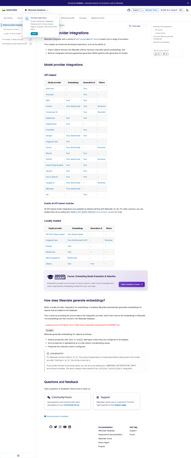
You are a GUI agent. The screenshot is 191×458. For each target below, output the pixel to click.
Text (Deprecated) (75, 234)
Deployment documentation (110, 434)
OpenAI (49, 171)
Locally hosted (160, 33)
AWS (48, 100)
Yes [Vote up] (157, 54)
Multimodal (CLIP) (79, 240)
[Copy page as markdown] (135, 26)
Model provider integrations (162, 26)
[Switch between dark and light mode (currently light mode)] (187, 10)
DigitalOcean (51, 124)
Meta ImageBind (53, 258)
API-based (94, 39)
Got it (34, 34)
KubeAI (49, 246)
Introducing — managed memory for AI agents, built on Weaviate (95, 3)
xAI (47, 194)
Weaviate (50, 189)
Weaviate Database (36, 10)
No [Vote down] (165, 54)
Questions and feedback (161, 42)
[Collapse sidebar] (18, 455)
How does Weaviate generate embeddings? (163, 38)
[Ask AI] (155, 451)
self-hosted (81, 39)
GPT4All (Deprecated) (55, 234)
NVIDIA (49, 159)
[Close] (188, 3)
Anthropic (50, 88)
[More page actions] (145, 26)
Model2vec (50, 252)
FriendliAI (50, 130)
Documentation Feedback (56, 416)
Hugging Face (52, 141)
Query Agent (103, 442)
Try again (49, 330)
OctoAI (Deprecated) (54, 165)
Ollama (49, 264)
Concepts (83, 18)
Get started (8, 18)
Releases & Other (98, 18)
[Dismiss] (56, 17)
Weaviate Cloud (151, 10)
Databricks (50, 118)
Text (85, 88)
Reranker (102, 106)
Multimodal (75, 106)
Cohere (49, 106)
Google (49, 135)
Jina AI (49, 147)
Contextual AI (51, 112)
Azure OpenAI (52, 177)
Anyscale (50, 94)
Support (136, 10)
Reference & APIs (67, 18)
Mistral (49, 153)
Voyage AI (50, 183)
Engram (101, 446)
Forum (132, 434)
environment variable (92, 212)
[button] (18, 29)
